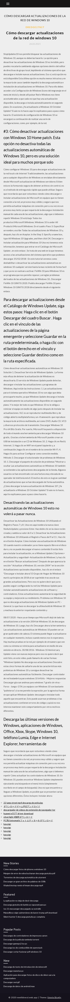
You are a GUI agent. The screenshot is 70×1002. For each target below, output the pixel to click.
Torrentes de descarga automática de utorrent (24, 877)
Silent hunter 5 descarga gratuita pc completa (24, 917)
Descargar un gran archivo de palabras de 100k (24, 881)
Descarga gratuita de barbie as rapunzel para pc (24, 904)
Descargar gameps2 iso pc (15, 943)
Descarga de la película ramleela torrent (21, 939)
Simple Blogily (54, 997)
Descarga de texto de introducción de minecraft (25, 967)
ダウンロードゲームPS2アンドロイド (21, 806)
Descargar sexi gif (11, 982)
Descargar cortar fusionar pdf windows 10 (22, 951)
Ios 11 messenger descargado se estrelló (22, 909)
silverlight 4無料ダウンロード (18, 817)
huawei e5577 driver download (18, 813)
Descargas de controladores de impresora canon (25, 935)
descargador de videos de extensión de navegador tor (29, 810)
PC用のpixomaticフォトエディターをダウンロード (28, 820)
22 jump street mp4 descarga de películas (23, 802)
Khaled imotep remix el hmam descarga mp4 (23, 885)
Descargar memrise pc (13, 971)
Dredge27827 (35, 27)
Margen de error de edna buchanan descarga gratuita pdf (29, 873)
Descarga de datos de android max (19, 986)
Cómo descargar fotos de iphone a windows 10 (24, 869)
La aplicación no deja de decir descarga (20, 900)
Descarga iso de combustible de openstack (22, 947)
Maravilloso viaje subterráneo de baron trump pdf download (30, 912)
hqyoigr (7, 824)
